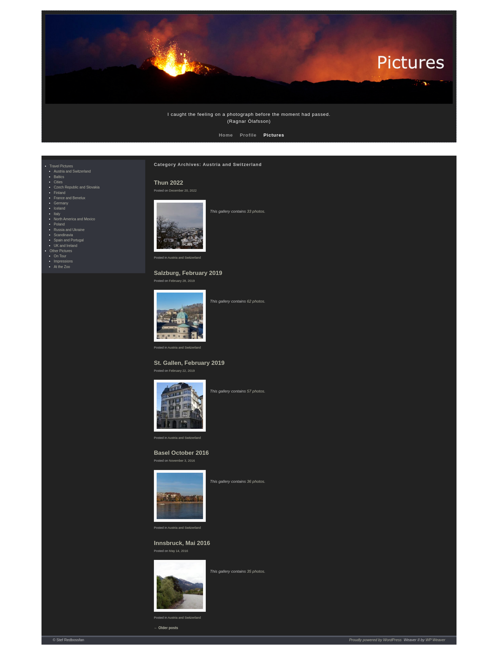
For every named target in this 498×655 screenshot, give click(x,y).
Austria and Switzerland (72, 171)
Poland (59, 224)
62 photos (255, 301)
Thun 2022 (168, 182)
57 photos (255, 391)
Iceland (59, 208)
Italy (57, 214)
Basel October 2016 (181, 453)
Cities (58, 182)
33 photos (255, 211)
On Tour (60, 256)
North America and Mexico (74, 219)
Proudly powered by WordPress (375, 640)
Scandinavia (63, 235)
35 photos (255, 571)
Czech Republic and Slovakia (77, 187)
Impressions (63, 261)
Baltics (59, 177)
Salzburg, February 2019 (188, 273)
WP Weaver (435, 640)
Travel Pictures (61, 166)
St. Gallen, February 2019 (189, 363)
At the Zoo (62, 267)
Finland (59, 193)
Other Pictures (60, 251)
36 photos (255, 481)
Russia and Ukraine (69, 230)
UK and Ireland (65, 246)
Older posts (166, 628)
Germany (61, 203)
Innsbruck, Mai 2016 (182, 543)
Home (226, 135)
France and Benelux (69, 198)
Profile (248, 135)
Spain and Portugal (69, 240)
